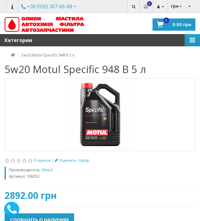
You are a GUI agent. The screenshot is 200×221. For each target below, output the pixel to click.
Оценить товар (72, 160)
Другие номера (46, 7)
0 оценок (42, 160)
